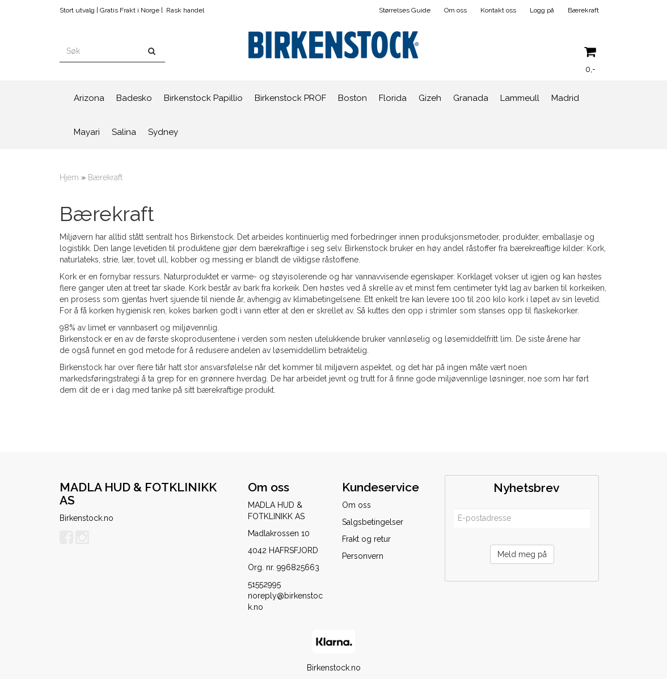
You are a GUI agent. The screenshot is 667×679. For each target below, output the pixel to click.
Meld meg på (522, 554)
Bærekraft (583, 10)
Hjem (69, 177)
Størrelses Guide (404, 10)
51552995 (264, 584)
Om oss (455, 10)
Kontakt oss (498, 10)
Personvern (362, 556)
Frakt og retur (366, 539)
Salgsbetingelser (372, 522)
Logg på (542, 10)
